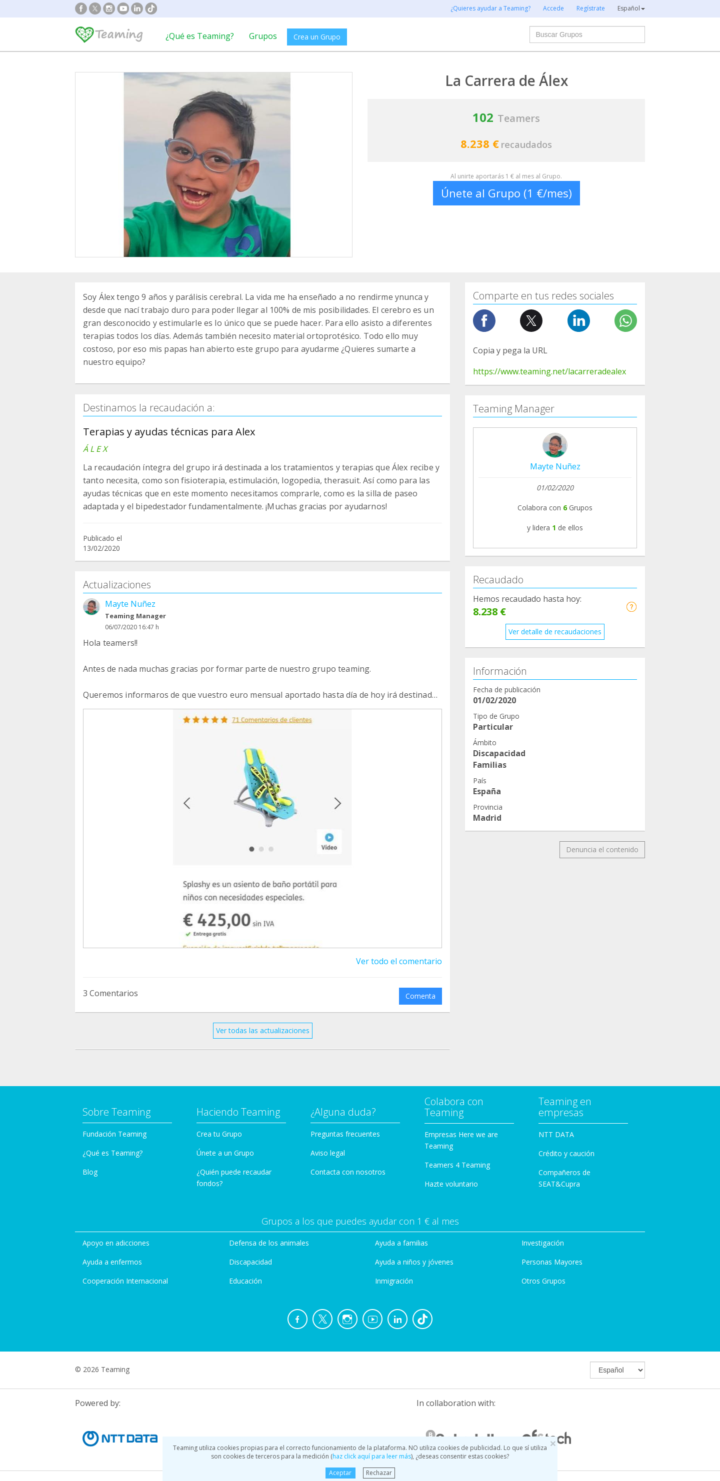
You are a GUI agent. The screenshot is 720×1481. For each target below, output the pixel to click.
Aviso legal (327, 1153)
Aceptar (340, 1473)
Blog (90, 1172)
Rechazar (379, 1473)
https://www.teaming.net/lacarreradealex (549, 371)
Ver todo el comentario (399, 961)
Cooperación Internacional (125, 1281)
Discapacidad (250, 1262)
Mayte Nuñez (130, 603)
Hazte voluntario (451, 1184)
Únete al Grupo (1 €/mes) (506, 192)
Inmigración (394, 1281)
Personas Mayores (552, 1262)
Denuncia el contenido (602, 849)
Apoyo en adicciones (116, 1243)
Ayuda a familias (401, 1243)
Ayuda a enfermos (112, 1262)
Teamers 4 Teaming (457, 1165)
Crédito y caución (566, 1153)
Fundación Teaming (114, 1134)
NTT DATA (556, 1134)
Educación (245, 1281)
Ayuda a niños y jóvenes (414, 1262)
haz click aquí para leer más (371, 1456)
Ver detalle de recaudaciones (555, 631)
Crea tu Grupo (219, 1134)
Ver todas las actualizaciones (263, 1030)
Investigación (543, 1243)
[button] (631, 606)
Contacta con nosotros (348, 1172)
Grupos (263, 35)
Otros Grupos (544, 1281)
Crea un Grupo (317, 36)
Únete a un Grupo (225, 1153)
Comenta (421, 996)
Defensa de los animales (269, 1243)
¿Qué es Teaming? (200, 35)
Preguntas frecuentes (345, 1134)
